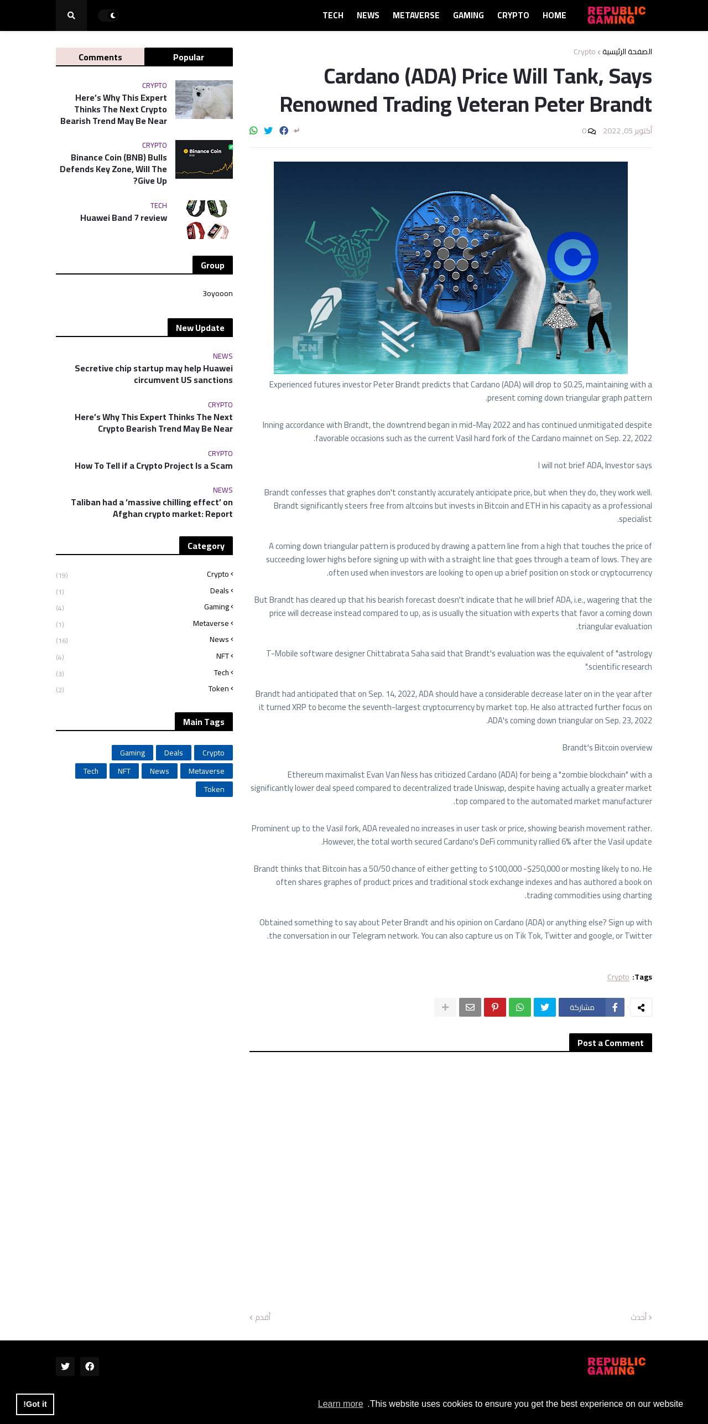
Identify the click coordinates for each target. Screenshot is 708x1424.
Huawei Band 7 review (123, 218)
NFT (142, 656)
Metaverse (142, 623)
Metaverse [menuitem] (416, 15)
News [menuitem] (368, 15)
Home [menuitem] (554, 15)
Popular (188, 57)
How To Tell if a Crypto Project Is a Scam (154, 466)
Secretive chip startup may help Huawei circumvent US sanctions (154, 374)
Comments (100, 57)
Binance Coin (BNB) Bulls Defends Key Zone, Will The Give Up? (113, 169)
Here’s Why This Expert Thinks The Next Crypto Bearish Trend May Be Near (113, 109)
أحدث (639, 1317)
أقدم (262, 1317)
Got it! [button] (34, 1404)
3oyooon (217, 294)
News (142, 639)
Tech (142, 672)
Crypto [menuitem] (513, 15)
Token (142, 688)
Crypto (585, 51)
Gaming (142, 606)
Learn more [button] (340, 1404)
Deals (142, 590)
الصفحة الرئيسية (627, 51)
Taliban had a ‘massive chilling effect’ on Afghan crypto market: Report (152, 508)
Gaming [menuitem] (468, 15)
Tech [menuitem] (332, 15)
